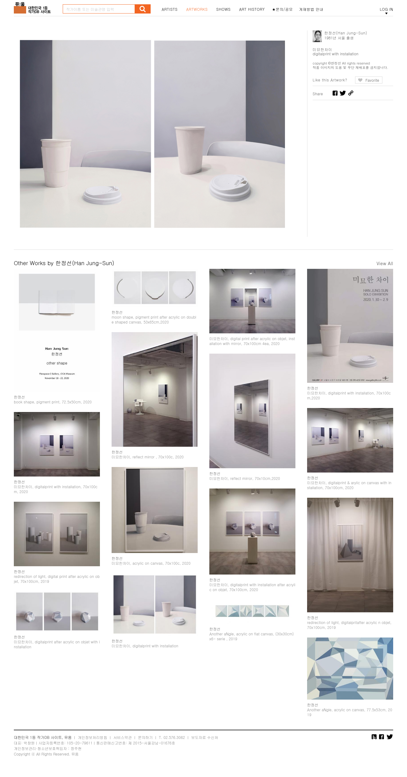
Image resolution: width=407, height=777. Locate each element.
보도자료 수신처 (204, 742)
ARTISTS (170, 9)
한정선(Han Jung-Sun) (345, 32)
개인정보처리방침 (92, 742)
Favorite (372, 80)
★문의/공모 (282, 9)
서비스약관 (122, 742)
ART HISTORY (252, 9)
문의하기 (145, 742)
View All (385, 263)
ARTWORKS (197, 9)
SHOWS (223, 9)
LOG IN (386, 9)
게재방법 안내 (311, 9)
